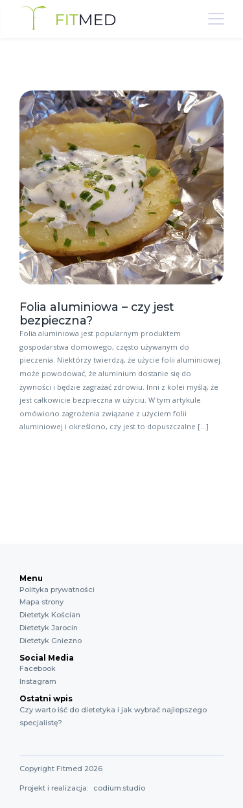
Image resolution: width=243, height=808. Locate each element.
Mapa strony (41, 601)
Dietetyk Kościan (49, 614)
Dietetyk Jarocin (48, 627)
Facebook (37, 668)
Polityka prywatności (57, 589)
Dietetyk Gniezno (50, 640)
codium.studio (119, 787)
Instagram (37, 681)
